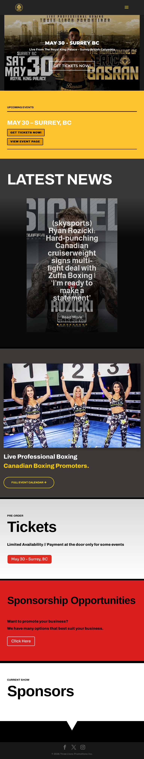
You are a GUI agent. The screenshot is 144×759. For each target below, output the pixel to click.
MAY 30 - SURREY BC (72, 46)
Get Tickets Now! (72, 68)
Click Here (21, 641)
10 (86, 324)
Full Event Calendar (27, 482)
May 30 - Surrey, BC (29, 559)
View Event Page (25, 141)
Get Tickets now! (25, 132)
